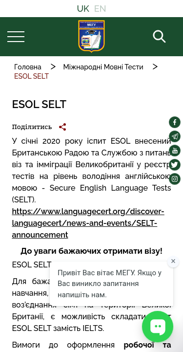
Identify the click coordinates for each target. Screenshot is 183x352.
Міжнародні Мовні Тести (103, 67)
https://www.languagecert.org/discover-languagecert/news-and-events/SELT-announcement (88, 223)
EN (100, 8)
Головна (27, 67)
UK (83, 8)
